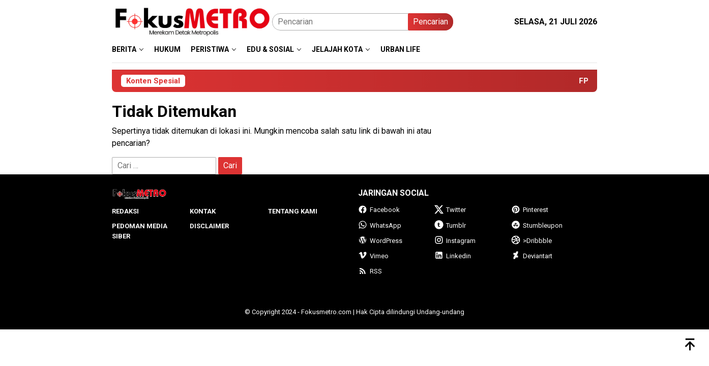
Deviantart (531, 256)
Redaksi (125, 211)
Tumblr (450, 225)
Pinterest (529, 210)
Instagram (455, 241)
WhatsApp (379, 225)
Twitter (450, 210)
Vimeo (373, 256)
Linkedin (452, 256)
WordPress (380, 241)
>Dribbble (531, 241)
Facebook (379, 210)
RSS (370, 271)
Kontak (203, 211)
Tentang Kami (292, 211)
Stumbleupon (537, 225)
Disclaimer (209, 226)
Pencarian (430, 21)
